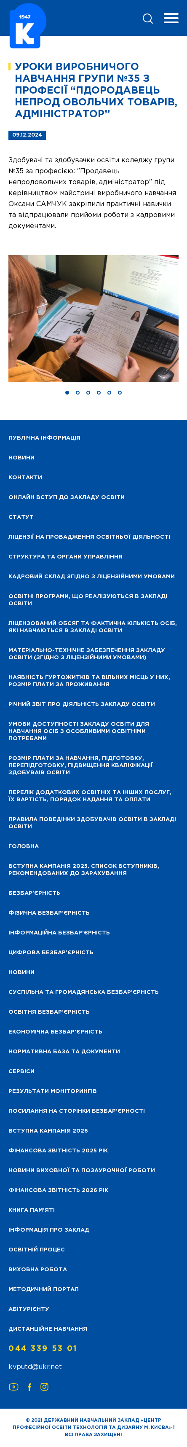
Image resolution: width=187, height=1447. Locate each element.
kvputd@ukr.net (35, 1367)
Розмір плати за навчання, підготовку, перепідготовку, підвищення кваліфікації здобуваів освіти (80, 765)
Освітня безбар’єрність (49, 1012)
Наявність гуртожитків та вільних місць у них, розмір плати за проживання (89, 681)
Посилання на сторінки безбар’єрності (76, 1111)
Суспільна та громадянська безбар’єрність (83, 992)
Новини (21, 972)
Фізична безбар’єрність (49, 913)
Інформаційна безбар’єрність (59, 933)
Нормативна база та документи (64, 1052)
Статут (21, 517)
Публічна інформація (44, 438)
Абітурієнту (28, 1309)
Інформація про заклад (48, 1230)
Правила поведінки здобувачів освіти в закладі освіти (92, 823)
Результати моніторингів (52, 1091)
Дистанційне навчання (47, 1329)
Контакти (25, 477)
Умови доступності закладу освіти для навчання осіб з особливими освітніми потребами (78, 731)
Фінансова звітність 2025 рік (58, 1151)
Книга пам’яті (31, 1210)
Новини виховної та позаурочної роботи (81, 1170)
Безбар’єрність (34, 893)
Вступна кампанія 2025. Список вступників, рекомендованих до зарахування (83, 870)
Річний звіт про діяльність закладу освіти (81, 704)
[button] (67, 393)
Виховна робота (37, 1269)
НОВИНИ (21, 458)
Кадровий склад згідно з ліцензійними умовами (91, 577)
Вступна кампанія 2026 (48, 1131)
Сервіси (21, 1071)
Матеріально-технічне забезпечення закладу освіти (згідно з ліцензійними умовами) (86, 654)
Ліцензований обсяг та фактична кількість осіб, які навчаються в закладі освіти (92, 627)
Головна (23, 846)
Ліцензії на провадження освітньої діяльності (89, 537)
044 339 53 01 (42, 1348)
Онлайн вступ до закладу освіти (66, 497)
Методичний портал (43, 1289)
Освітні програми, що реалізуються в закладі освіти (87, 600)
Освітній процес (36, 1250)
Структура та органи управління (65, 557)
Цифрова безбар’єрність (51, 952)
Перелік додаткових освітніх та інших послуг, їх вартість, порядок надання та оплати (89, 796)
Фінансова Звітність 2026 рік (58, 1190)
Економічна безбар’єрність (55, 1032)
